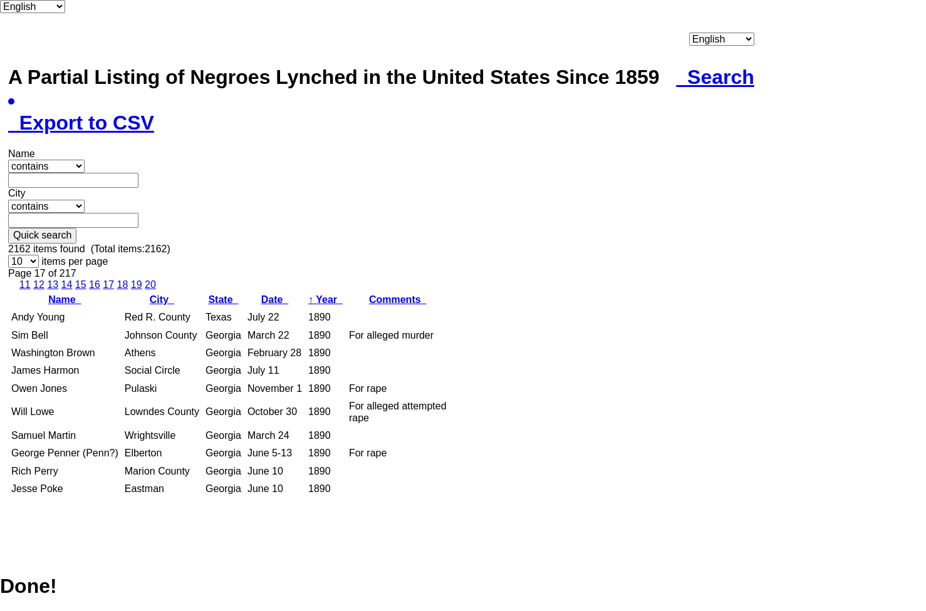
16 (94, 284)
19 (136, 284)
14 (67, 284)
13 (52, 284)
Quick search (42, 235)
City (162, 299)
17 (108, 284)
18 (122, 284)
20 (150, 284)
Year (325, 299)
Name (64, 299)
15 (80, 284)
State (223, 299)
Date (275, 299)
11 (25, 284)
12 (38, 284)
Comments (398, 299)
